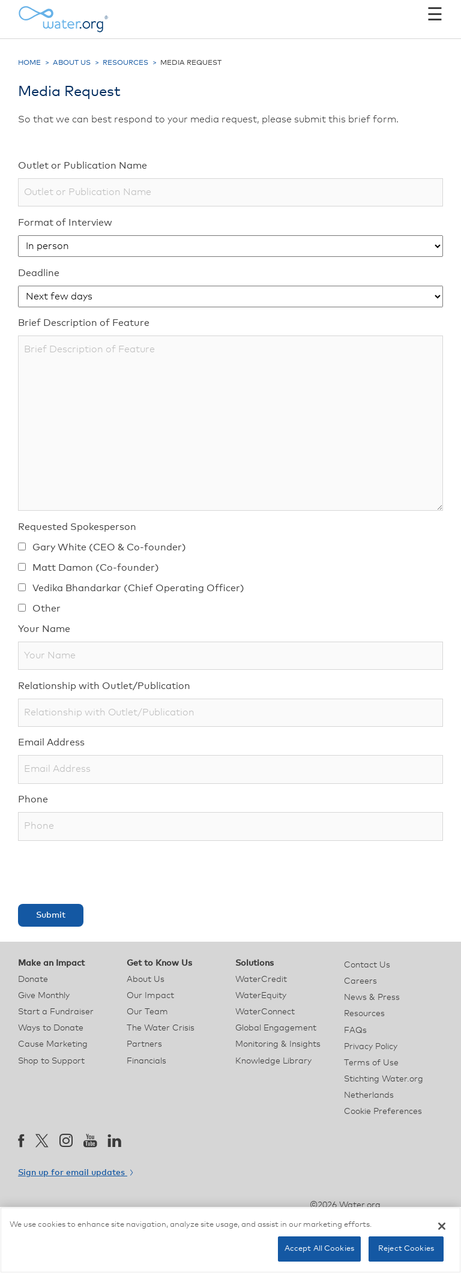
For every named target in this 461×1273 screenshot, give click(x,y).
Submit (50, 915)
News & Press (372, 997)
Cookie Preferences (383, 1111)
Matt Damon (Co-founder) (88, 568)
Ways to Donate (50, 1028)
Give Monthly (44, 996)
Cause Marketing (53, 1044)
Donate (33, 979)
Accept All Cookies (319, 1249)
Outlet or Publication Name (82, 165)
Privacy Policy (370, 1047)
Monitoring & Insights (278, 1044)
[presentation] (109, 872)
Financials (146, 1061)
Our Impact (150, 996)
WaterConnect (265, 1012)
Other (39, 608)
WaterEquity (260, 996)
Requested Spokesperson (77, 527)
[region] (230, 1240)
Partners (144, 1044)
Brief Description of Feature (83, 323)
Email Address (51, 742)
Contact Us (367, 965)
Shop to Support (51, 1061)
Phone (33, 799)
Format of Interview (65, 222)
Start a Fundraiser (56, 1012)
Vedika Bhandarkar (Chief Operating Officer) (131, 588)
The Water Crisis (160, 1028)
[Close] (442, 1226)
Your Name (44, 629)
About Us (72, 63)
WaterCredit (261, 979)
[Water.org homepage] (63, 19)
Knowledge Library (273, 1061)
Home (29, 63)
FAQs (355, 1030)
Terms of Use (371, 1063)
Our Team (147, 1012)
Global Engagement (275, 1028)
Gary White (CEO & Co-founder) (102, 547)
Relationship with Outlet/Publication (104, 686)
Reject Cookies (406, 1249)
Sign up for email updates (75, 1173)
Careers (360, 981)
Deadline (38, 273)
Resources (125, 63)
